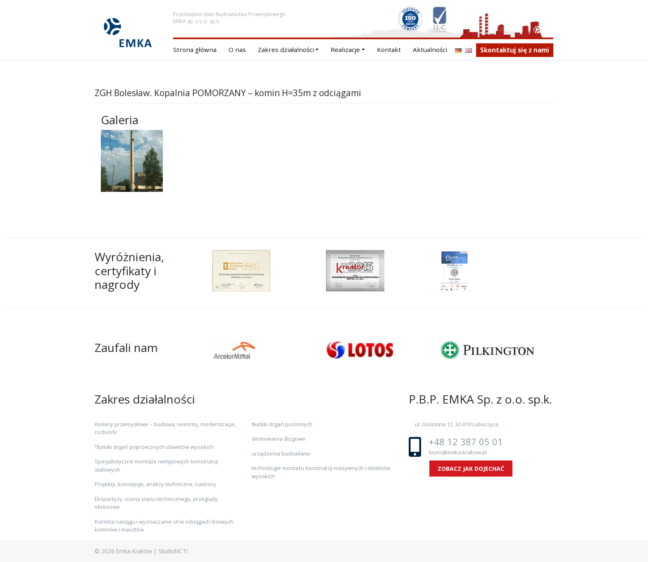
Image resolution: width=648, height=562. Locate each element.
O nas (237, 49)
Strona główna (195, 49)
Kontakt (389, 49)
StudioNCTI (173, 551)
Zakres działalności (286, 49)
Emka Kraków (134, 551)
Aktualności (430, 49)
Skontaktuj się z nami (514, 50)
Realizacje (345, 49)
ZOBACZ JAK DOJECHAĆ (471, 468)
